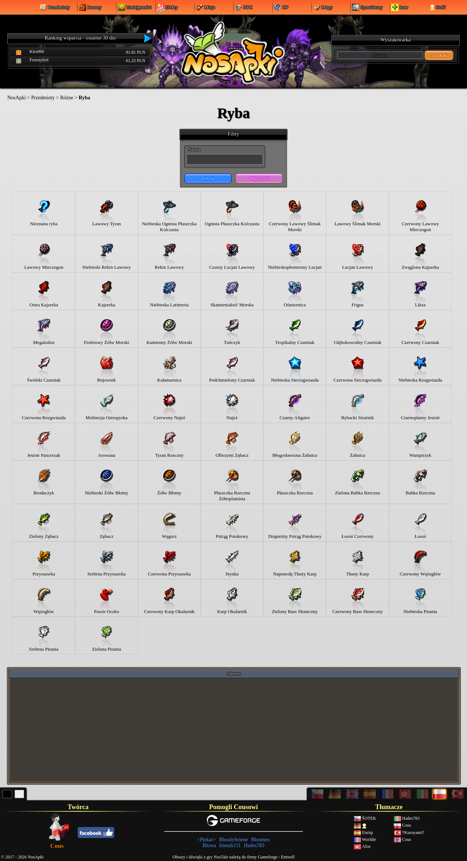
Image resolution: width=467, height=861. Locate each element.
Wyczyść (259, 178)
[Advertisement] (234, 729)
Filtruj (208, 178)
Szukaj (439, 55)
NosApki (16, 97)
